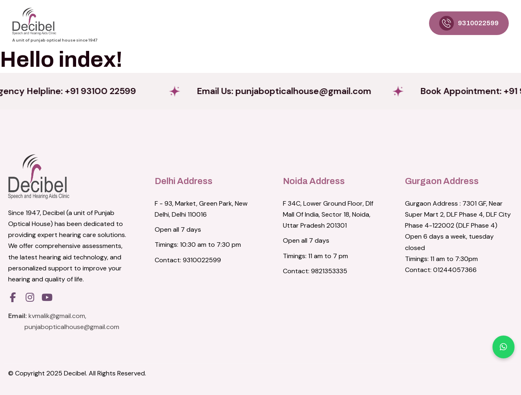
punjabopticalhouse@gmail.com (71, 327)
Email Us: (288, 91)
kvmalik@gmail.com (56, 316)
